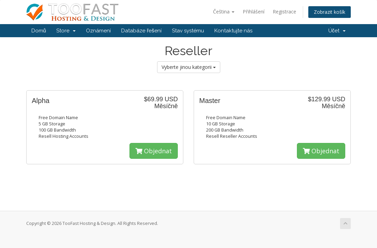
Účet (337, 31)
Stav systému (188, 31)
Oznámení (98, 31)
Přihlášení (253, 11)
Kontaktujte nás (233, 31)
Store (66, 31)
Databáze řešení (141, 31)
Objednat (153, 151)
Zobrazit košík (329, 12)
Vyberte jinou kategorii (189, 67)
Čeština (223, 11)
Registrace (284, 11)
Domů (38, 31)
